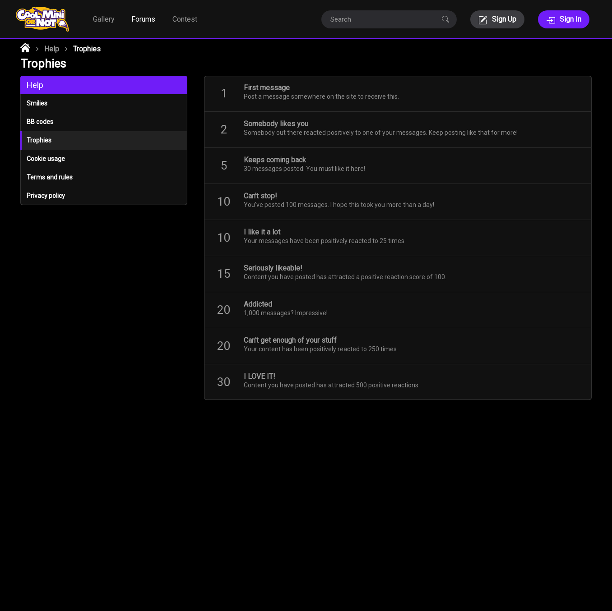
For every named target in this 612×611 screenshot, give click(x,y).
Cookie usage (46, 158)
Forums (143, 19)
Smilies (37, 103)
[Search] (380, 19)
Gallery (104, 19)
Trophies (39, 140)
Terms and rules (50, 177)
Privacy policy (46, 195)
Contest (184, 19)
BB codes (40, 121)
